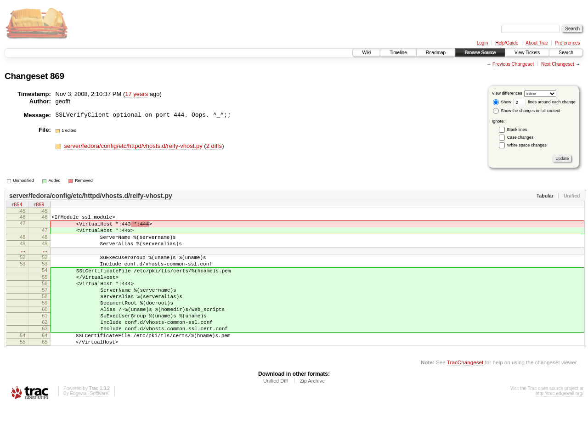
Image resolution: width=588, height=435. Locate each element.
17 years (136, 93)
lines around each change (544, 102)
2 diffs (214, 145)
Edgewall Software (89, 422)
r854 (17, 205)
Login (482, 42)
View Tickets (527, 52)
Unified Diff (275, 409)
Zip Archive (312, 409)
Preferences (567, 42)
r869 (39, 205)
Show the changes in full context (526, 110)
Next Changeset (557, 64)
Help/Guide (506, 42)
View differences (507, 93)
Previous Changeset (513, 64)
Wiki (366, 52)
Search (566, 52)
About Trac (537, 42)
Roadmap (436, 52)
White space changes (527, 145)
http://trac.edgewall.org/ (559, 422)
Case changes (520, 137)
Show (502, 102)
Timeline (398, 52)
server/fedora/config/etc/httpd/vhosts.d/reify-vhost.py (134, 145)
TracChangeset (465, 391)
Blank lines (517, 129)
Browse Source (480, 52)
